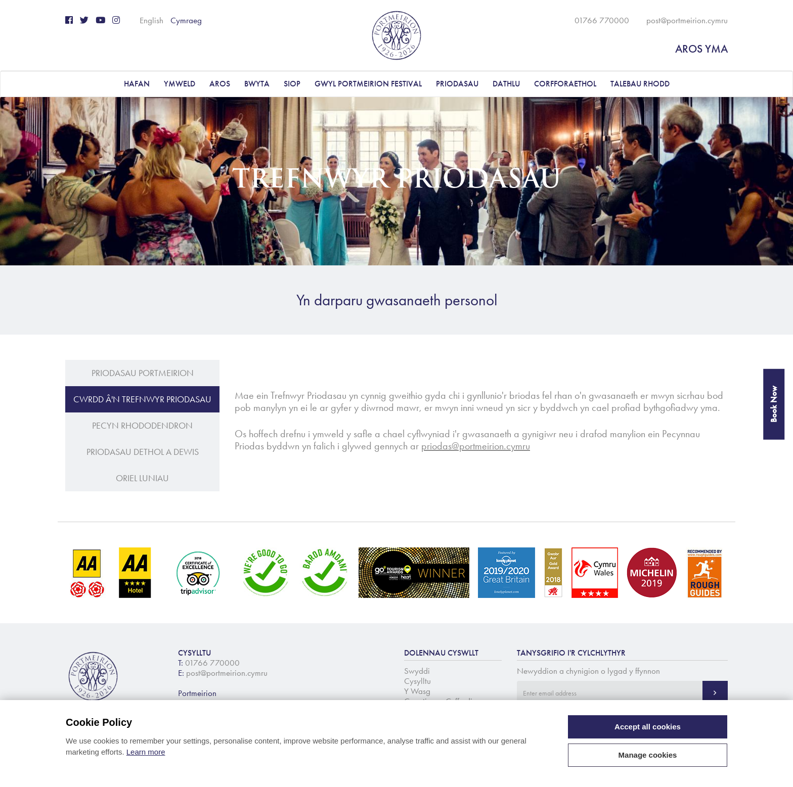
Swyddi (417, 671)
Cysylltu (417, 681)
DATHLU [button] (506, 83)
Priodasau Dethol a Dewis (142, 451)
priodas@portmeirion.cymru (475, 446)
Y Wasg (417, 691)
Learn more (145, 752)
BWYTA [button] (257, 83)
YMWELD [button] (179, 83)
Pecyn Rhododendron (142, 425)
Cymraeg (186, 20)
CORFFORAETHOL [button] (565, 83)
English (151, 20)
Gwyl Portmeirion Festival (368, 83)
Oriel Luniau (142, 478)
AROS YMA (701, 49)
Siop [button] (292, 83)
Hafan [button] (137, 83)
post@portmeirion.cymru (687, 20)
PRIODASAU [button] (457, 83)
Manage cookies (648, 755)
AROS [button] (219, 83)
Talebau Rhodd (640, 83)
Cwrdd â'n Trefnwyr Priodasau (142, 399)
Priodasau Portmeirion (143, 373)
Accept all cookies (647, 726)
